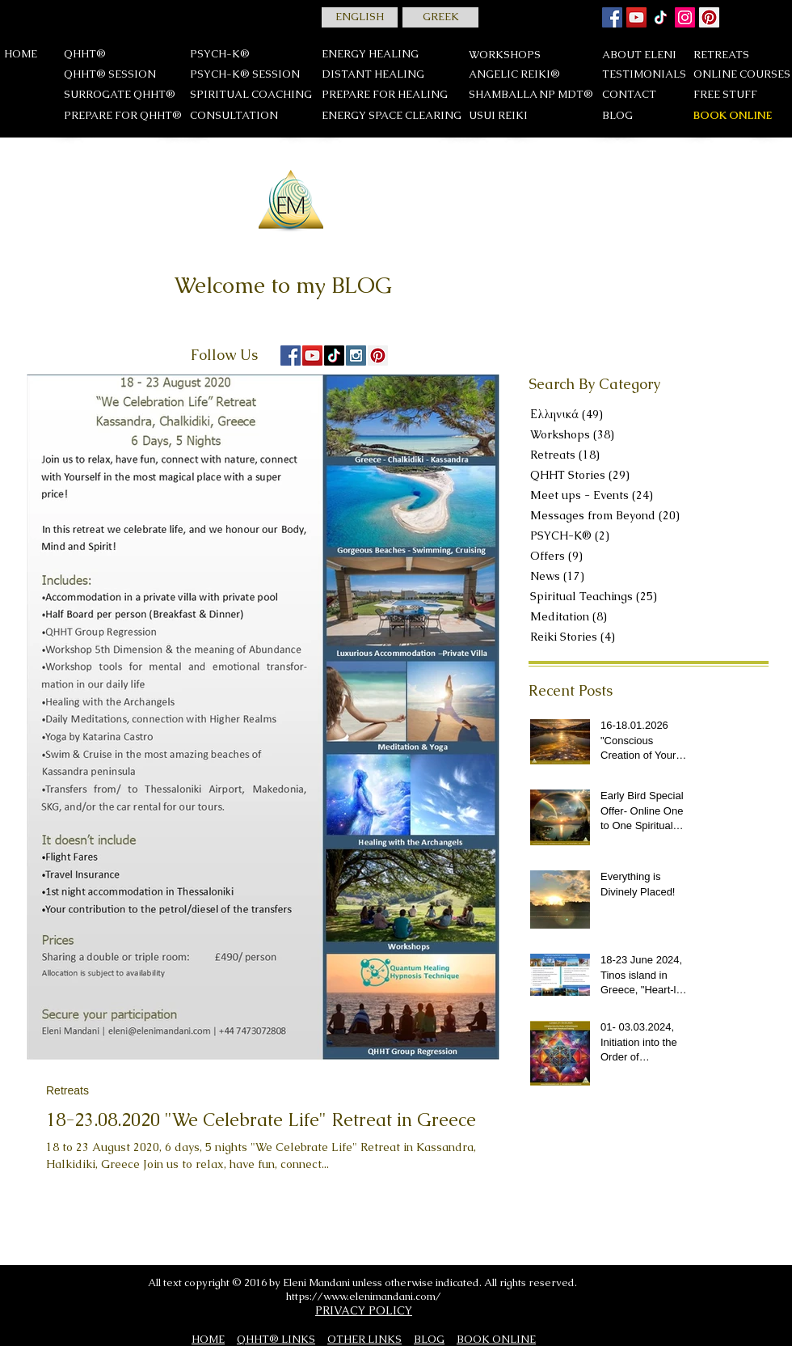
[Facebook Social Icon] (612, 17)
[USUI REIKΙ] (498, 116)
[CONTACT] (629, 95)
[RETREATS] (739, 55)
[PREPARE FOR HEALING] (385, 95)
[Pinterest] (709, 17)
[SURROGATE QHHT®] (119, 95)
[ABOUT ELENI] (639, 55)
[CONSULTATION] (244, 116)
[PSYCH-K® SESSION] (245, 75)
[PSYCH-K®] (220, 54)
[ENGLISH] (360, 17)
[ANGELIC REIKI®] (514, 75)
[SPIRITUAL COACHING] (251, 95)
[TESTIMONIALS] (644, 75)
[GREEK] (440, 17)
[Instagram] (685, 17)
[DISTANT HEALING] (373, 75)
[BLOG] (617, 116)
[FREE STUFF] (739, 95)
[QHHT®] (85, 54)
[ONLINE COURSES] (741, 75)
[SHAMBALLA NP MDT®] (531, 95)
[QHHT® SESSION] (110, 75)
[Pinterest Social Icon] (378, 355)
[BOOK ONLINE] (732, 116)
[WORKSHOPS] (505, 55)
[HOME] (21, 54)
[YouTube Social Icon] (312, 355)
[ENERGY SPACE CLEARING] (391, 116)
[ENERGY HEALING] (370, 54)
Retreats (67, 1090)
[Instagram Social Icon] (356, 355)
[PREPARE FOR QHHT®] (123, 116)
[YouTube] (636, 17)
